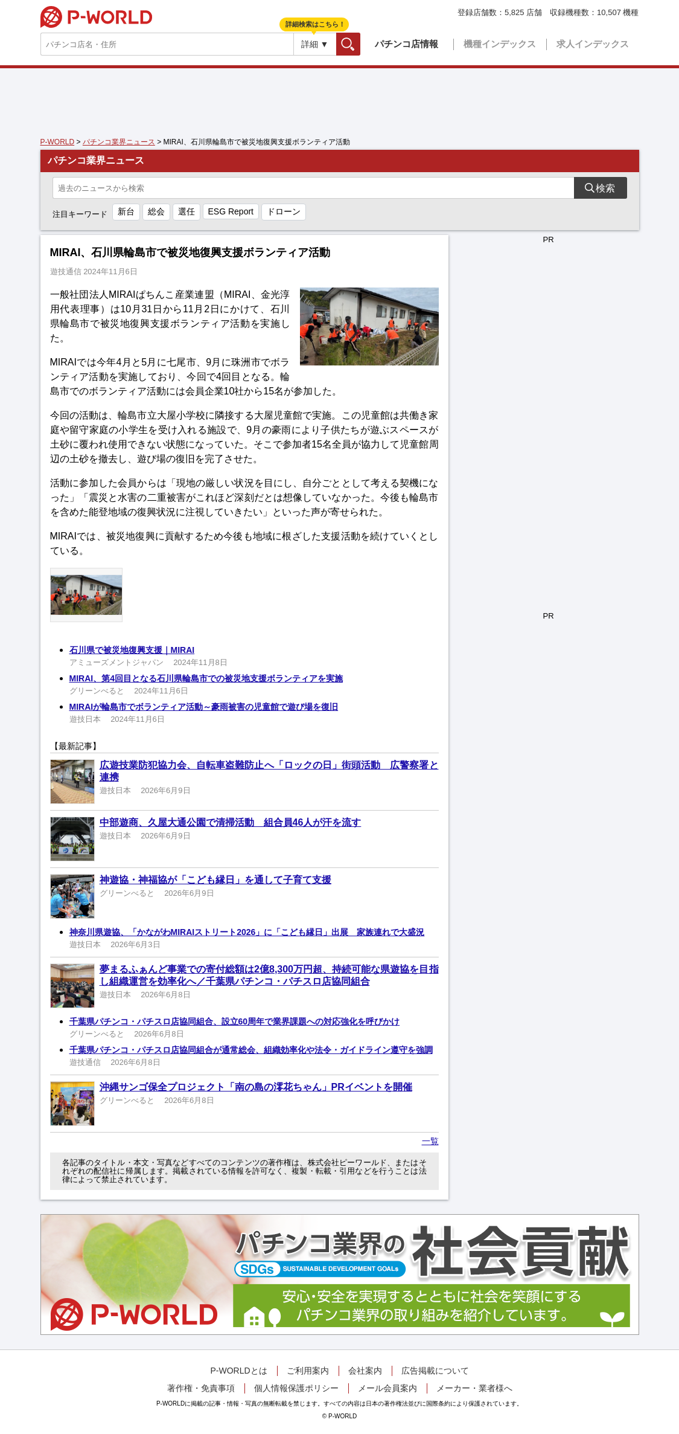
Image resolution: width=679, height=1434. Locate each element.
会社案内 (365, 1370)
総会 (156, 211)
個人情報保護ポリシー (296, 1388)
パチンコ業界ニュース (119, 142)
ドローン (284, 211)
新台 (126, 211)
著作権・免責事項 (201, 1388)
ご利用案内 (308, 1370)
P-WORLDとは (238, 1370)
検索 (600, 188)
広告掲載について (435, 1370)
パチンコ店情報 (406, 44)
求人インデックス (592, 44)
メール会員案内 (387, 1388)
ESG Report (230, 211)
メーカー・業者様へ (474, 1388)
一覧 (430, 1141)
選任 (186, 211)
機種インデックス (500, 44)
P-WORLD (96, 17)
